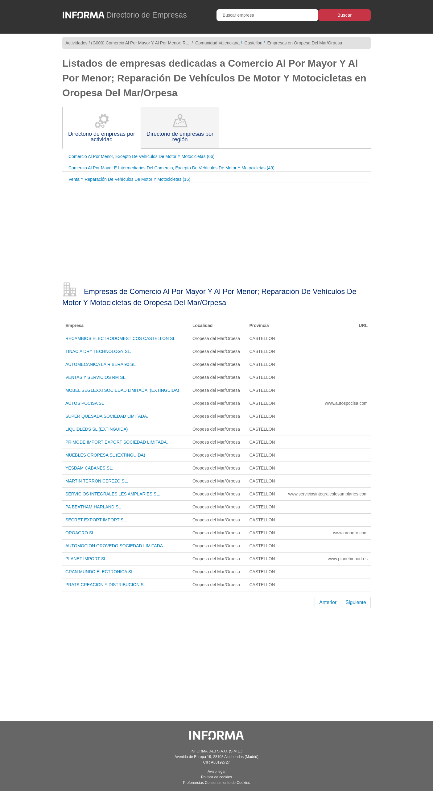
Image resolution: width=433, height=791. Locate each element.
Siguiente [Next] (355, 602)
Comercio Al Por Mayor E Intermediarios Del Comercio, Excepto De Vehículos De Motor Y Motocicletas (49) (171, 167)
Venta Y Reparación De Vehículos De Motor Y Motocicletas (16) (129, 179)
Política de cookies (216, 777)
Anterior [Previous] (327, 602)
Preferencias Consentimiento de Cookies (216, 783)
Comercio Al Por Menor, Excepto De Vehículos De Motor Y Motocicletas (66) (141, 156)
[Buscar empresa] (267, 15)
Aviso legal (216, 771)
